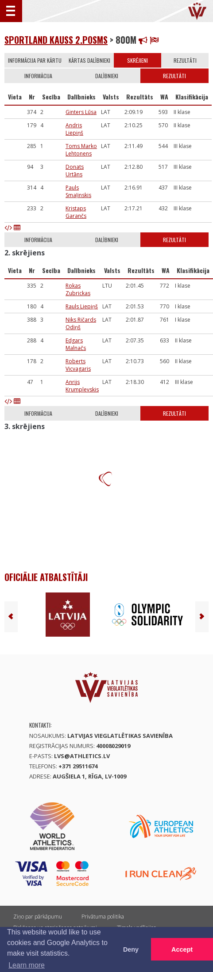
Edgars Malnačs (76, 344)
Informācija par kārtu (35, 60)
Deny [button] (131, 949)
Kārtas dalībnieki (89, 60)
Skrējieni (137, 60)
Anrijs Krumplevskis (82, 385)
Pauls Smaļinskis (78, 191)
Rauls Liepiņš (82, 306)
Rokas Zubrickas (78, 289)
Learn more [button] (26, 965)
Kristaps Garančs (76, 212)
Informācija (38, 76)
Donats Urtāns (75, 170)
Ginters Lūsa (81, 112)
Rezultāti (185, 60)
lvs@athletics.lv (82, 756)
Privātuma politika (102, 916)
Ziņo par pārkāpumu (37, 916)
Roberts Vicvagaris (78, 364)
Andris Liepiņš (74, 129)
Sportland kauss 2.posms (56, 39)
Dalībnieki (106, 76)
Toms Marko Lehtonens (81, 149)
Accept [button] (182, 949)
